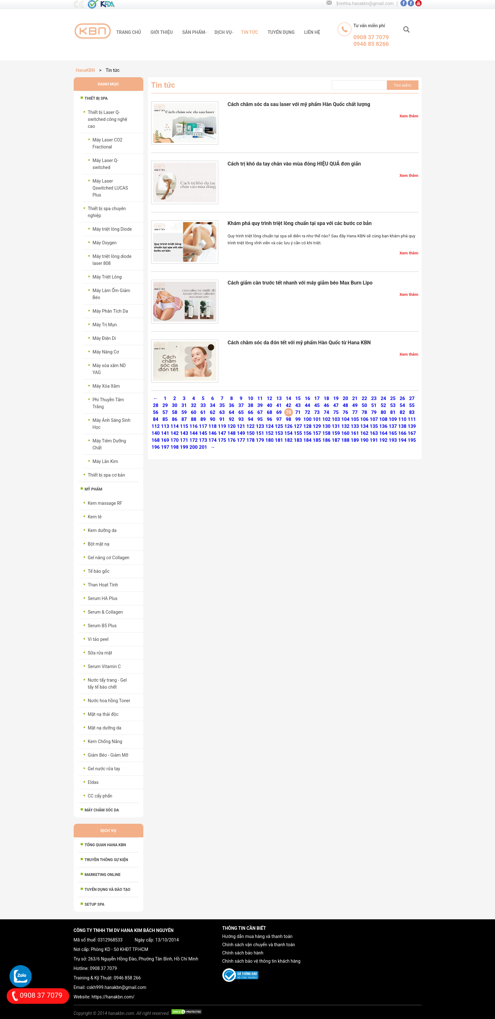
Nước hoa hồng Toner (109, 700)
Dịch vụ (223, 32)
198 (174, 447)
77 (354, 412)
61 (203, 412)
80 (383, 412)
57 (165, 412)
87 (184, 419)
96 (269, 419)
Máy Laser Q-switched (105, 164)
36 (231, 405)
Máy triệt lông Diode (112, 229)
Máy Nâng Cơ (106, 351)
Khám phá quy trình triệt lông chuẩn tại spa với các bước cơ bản (300, 223)
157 (317, 433)
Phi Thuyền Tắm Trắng (108, 403)
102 (326, 419)
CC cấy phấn (100, 795)
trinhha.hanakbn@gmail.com (365, 3)
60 (193, 412)
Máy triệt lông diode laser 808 (112, 260)
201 (203, 447)
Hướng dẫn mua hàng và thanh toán (257, 936)
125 (279, 426)
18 (326, 398)
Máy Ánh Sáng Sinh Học (112, 424)
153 (279, 433)
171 (184, 440)
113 (165, 426)
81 (392, 412)
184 (307, 440)
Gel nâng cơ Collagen (109, 557)
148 (231, 433)
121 (241, 426)
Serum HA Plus (103, 598)
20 (345, 398)
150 (250, 433)
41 (279, 405)
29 (165, 405)
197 (165, 447)
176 (231, 440)
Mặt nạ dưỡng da (104, 727)
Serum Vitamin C (104, 666)
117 (203, 426)
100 (307, 419)
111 (412, 419)
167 (412, 433)
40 (269, 405)
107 (374, 419)
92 (231, 419)
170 (174, 440)
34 (212, 405)
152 (269, 433)
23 (373, 398)
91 (222, 419)
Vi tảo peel (98, 639)
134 (364, 426)
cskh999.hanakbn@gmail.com (116, 987)
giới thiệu (162, 32)
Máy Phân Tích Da (110, 311)
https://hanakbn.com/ (113, 996)
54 (402, 405)
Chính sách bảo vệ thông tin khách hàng (261, 961)
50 (364, 405)
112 (156, 426)
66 (250, 412)
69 (279, 412)
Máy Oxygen (105, 242)
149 (241, 433)
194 (402, 440)
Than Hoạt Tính (103, 584)
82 (402, 412)
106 (364, 419)
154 (288, 433)
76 (345, 412)
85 (165, 419)
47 (335, 405)
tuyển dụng (281, 32)
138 (402, 426)
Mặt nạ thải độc (103, 714)
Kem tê (95, 516)
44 (307, 405)
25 (392, 398)
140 (156, 433)
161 (355, 433)
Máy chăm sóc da (102, 810)
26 (402, 398)
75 (335, 412)
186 (326, 440)
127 (298, 426)
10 (250, 398)
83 (411, 412)
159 (336, 433)
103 (336, 419)
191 (374, 440)
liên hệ (312, 32)
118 (212, 426)
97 (279, 419)
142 (174, 433)
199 (184, 447)
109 (393, 419)
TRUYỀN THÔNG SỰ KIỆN (106, 860)
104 (345, 419)
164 (383, 433)
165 (393, 433)
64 (231, 412)
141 (165, 433)
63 (222, 412)
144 (193, 433)
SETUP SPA (95, 904)
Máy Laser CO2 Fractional (107, 143)
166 (402, 433)
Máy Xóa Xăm (106, 386)
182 (288, 440)
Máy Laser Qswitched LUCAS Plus (110, 187)
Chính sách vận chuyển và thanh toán (258, 944)
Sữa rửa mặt (100, 652)
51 (373, 405)
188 (345, 440)
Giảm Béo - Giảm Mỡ (108, 755)
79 (373, 412)
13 (279, 398)
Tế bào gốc (99, 571)
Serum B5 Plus (102, 625)
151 (260, 433)
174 (212, 440)
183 (298, 440)
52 (383, 405)
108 (383, 419)
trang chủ (128, 32)
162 (364, 433)
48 (345, 405)
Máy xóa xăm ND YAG (109, 369)
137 (393, 426)
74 (326, 412)
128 (307, 426)
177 (241, 440)
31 (184, 405)
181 (279, 440)
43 (297, 405)
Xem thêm (408, 116)
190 (364, 440)
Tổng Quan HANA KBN (105, 845)
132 (345, 426)
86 (174, 419)
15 (297, 398)
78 (364, 412)
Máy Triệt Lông (107, 276)
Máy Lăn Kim (105, 461)
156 (307, 433)
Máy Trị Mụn (105, 324)
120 (231, 426)
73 (316, 412)
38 (250, 405)
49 (354, 405)
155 (298, 433)
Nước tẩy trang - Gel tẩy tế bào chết (107, 684)
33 (203, 405)
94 (250, 419)
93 (241, 419)
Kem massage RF (105, 503)
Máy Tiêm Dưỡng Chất (109, 444)
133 (355, 426)
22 (364, 398)
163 (374, 433)
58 (174, 412)
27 (411, 398)
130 (326, 426)
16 (307, 398)
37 (241, 405)
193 (393, 440)
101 (317, 419)
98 (288, 419)
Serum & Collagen (105, 612)
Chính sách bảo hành (242, 952)
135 (374, 426)
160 (345, 433)
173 (203, 440)
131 (336, 426)
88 (193, 419)
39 (260, 405)
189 (355, 440)
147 (222, 433)
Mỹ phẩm (93, 489)
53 (392, 405)
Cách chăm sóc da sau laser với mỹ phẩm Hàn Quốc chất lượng (299, 104)
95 (260, 419)
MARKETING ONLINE (103, 874)
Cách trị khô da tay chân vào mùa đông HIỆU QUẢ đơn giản (294, 164)
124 (269, 426)
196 (156, 447)
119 (222, 426)
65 (241, 412)
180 (269, 440)
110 (402, 419)
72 (307, 412)
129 (317, 426)
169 (165, 440)
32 (193, 405)
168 (156, 440)
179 (260, 440)
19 (335, 398)
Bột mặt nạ (98, 544)
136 (383, 426)
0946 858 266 (127, 977)
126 (288, 426)
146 (212, 433)
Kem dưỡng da (102, 530)
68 (269, 412)
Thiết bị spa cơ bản (106, 475)
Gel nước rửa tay (104, 768)
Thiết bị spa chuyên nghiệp (107, 212)
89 (203, 419)
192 (383, 440)
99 (297, 419)
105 (355, 419)
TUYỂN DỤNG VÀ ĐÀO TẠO (108, 889)
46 (326, 405)
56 (155, 412)
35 (222, 405)
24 (383, 398)
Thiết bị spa (96, 98)
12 (269, 398)
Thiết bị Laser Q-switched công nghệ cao (107, 119)
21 (354, 398)
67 (260, 412)
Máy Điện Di (104, 338)
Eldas (93, 782)
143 (184, 433)
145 (203, 433)
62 (212, 412)
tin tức (249, 32)
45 (316, 405)
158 (326, 433)
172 (193, 440)
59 (184, 412)
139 (412, 426)
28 (155, 405)
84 (155, 419)
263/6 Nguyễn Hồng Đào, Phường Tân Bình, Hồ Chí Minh (143, 958)
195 (412, 440)
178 (250, 440)
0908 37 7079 (103, 968)
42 (288, 405)
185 (317, 440)
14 (288, 398)
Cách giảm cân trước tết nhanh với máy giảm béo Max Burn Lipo (300, 283)
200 (193, 447)
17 (316, 398)
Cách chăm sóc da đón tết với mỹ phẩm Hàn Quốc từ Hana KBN (299, 343)
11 (260, 398)
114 (174, 426)
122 (250, 426)
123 (260, 426)
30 (174, 405)
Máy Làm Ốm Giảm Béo (111, 294)
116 (193, 426)
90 (212, 419)
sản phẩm (193, 32)
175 (222, 440)
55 (411, 405)
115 (184, 426)
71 (297, 412)
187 (336, 440)
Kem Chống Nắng (105, 741)
